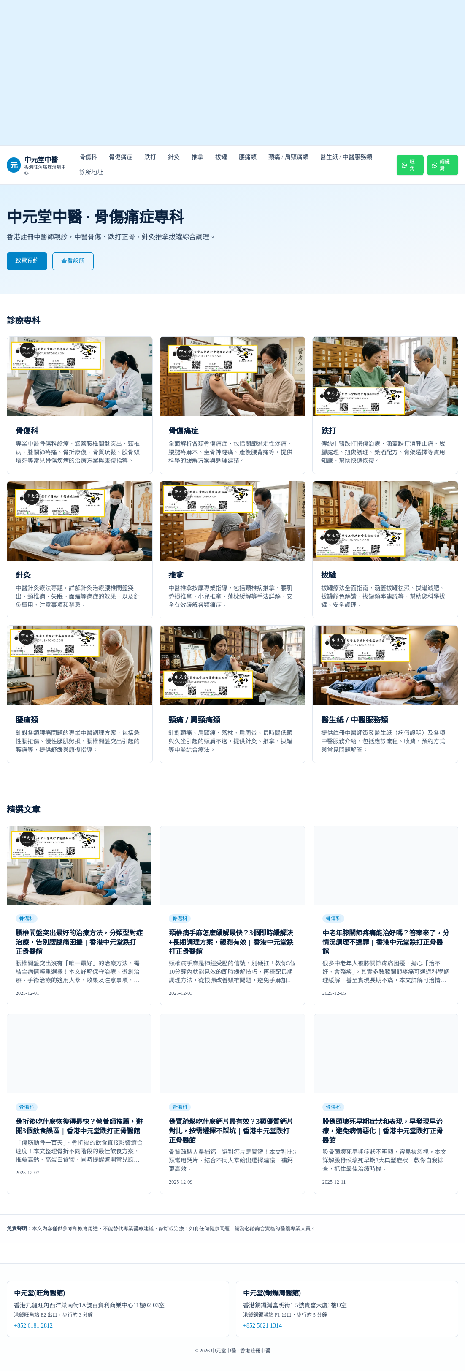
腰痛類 (248, 157)
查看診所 (73, 261)
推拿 (197, 157)
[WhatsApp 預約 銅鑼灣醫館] (442, 165)
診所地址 (91, 172)
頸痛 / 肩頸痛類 (288, 157)
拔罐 (221, 157)
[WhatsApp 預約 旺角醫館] (410, 165)
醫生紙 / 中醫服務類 (346, 157)
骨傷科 (88, 157)
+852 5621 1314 (262, 1325)
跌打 (150, 157)
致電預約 (27, 260)
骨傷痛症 (120, 157)
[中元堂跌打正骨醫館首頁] (232, 73)
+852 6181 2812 (33, 1325)
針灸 (174, 157)
